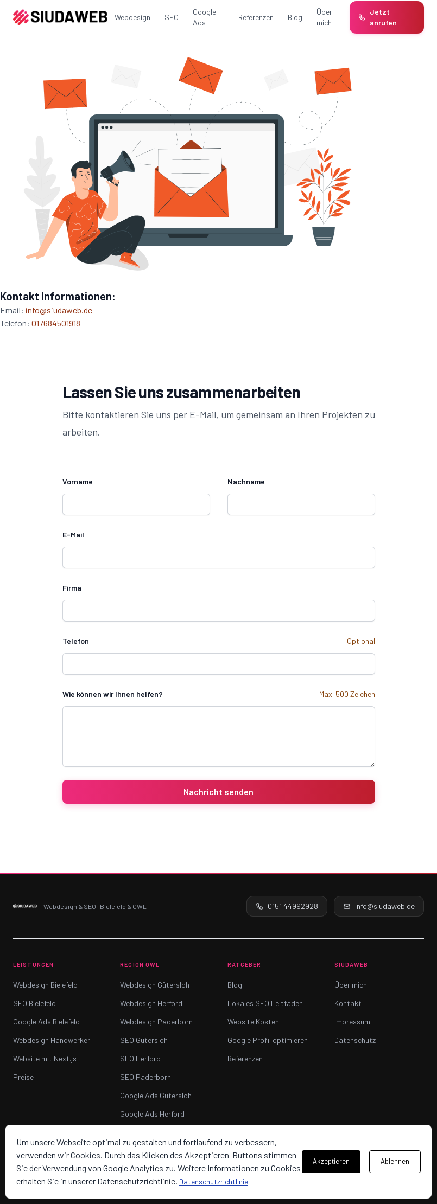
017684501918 (55, 323)
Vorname (77, 481)
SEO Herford (140, 1058)
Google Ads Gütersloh (156, 1095)
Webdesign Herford (151, 1003)
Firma (71, 587)
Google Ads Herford (152, 1113)
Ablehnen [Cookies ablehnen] (395, 1161)
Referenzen (256, 17)
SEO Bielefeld (34, 1003)
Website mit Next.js (45, 1058)
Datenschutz (355, 1040)
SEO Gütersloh (144, 1040)
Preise (23, 1076)
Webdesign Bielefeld (45, 984)
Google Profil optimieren (267, 1040)
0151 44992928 (287, 906)
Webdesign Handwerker (51, 1040)
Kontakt (348, 1003)
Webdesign (132, 17)
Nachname (246, 481)
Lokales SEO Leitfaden (265, 1003)
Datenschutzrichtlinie (213, 1181)
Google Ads (204, 17)
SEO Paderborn (145, 1076)
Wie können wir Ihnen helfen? (112, 694)
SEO (171, 17)
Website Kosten (253, 1021)
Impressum (352, 1021)
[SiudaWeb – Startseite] (60, 17)
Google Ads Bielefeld (46, 1021)
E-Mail (73, 534)
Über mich (324, 17)
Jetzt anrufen (377, 17)
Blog (295, 17)
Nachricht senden (218, 791)
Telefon (75, 640)
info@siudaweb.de (59, 310)
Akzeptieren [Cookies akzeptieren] (331, 1161)
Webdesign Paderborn (156, 1021)
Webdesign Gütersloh (154, 984)
